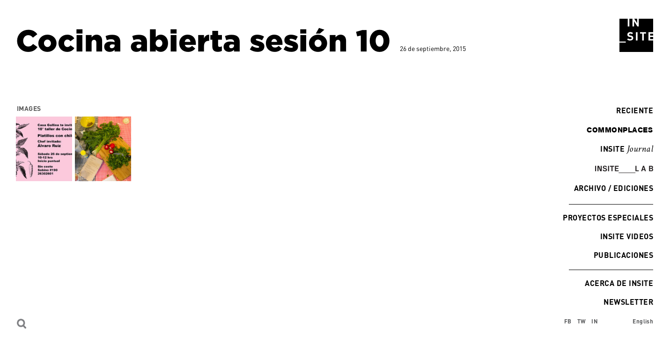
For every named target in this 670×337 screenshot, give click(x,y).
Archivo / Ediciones (613, 187)
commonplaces (620, 129)
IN (594, 321)
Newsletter (628, 301)
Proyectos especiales (608, 217)
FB (568, 321)
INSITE (626, 149)
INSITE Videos (626, 236)
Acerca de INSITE (619, 282)
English (643, 321)
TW (581, 321)
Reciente (632, 110)
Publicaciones (623, 254)
